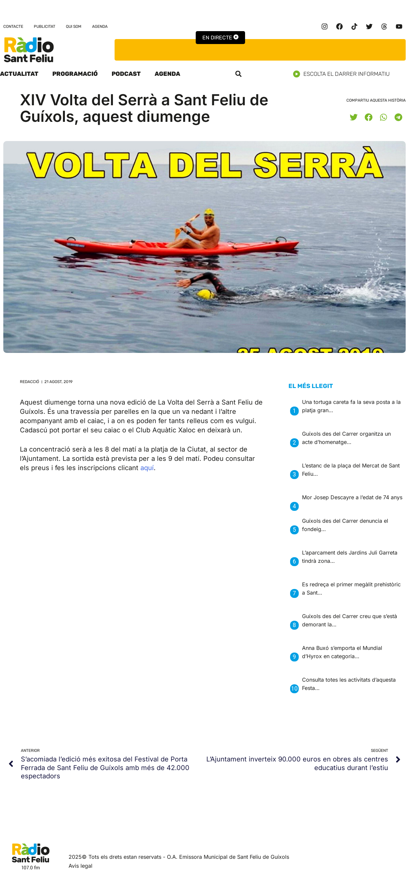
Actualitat (19, 73)
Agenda (100, 26)
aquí (147, 468)
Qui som (73, 26)
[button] (238, 74)
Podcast (126, 73)
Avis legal (80, 865)
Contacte (13, 26)
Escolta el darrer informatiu (344, 74)
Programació (75, 73)
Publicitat (44, 26)
